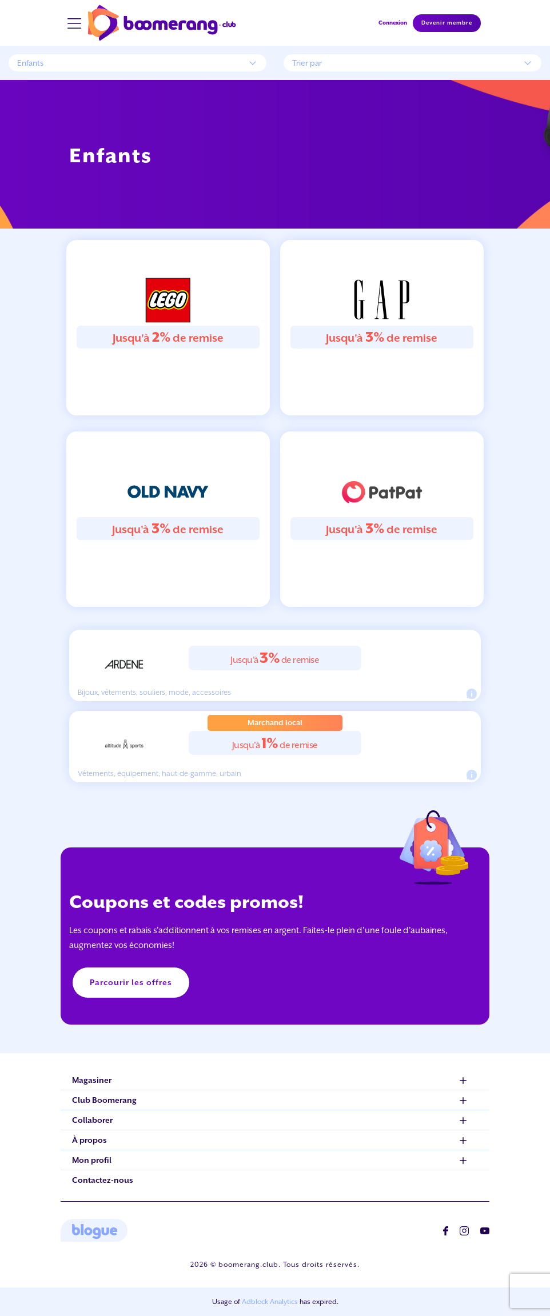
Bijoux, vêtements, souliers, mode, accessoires (154, 692)
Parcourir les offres (131, 982)
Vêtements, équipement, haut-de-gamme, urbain (159, 773)
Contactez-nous (102, 1180)
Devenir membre (446, 22)
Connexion (392, 22)
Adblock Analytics (270, 1301)
